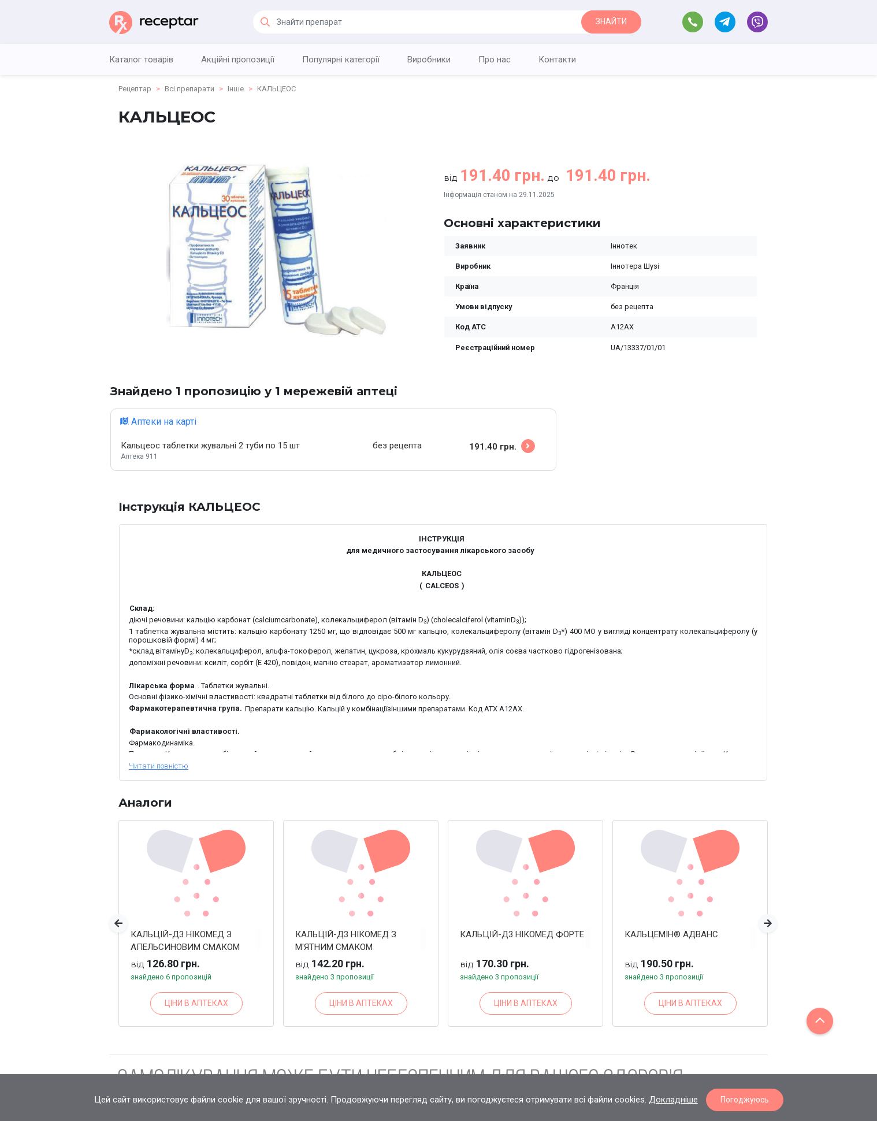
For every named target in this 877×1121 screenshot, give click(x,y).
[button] (118, 923)
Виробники (429, 59)
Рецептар (134, 88)
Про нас (494, 59)
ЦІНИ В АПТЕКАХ (196, 1003)
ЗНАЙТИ (611, 21)
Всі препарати (189, 88)
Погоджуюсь (744, 1099)
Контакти (557, 59)
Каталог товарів (141, 59)
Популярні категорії (341, 59)
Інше (236, 88)
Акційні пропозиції (237, 59)
